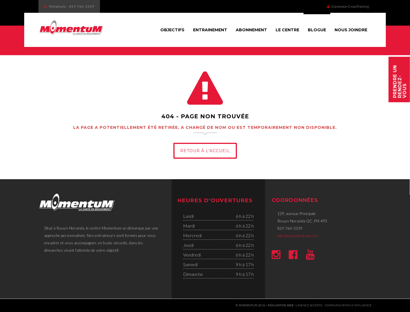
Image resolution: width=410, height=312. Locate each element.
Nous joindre (351, 29)
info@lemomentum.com (297, 235)
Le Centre (287, 29)
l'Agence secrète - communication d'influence (334, 305)
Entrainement (210, 29)
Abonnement (251, 29)
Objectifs (172, 29)
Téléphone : (71, 6)
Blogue (317, 29)
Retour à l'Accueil (205, 150)
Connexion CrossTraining (348, 6)
